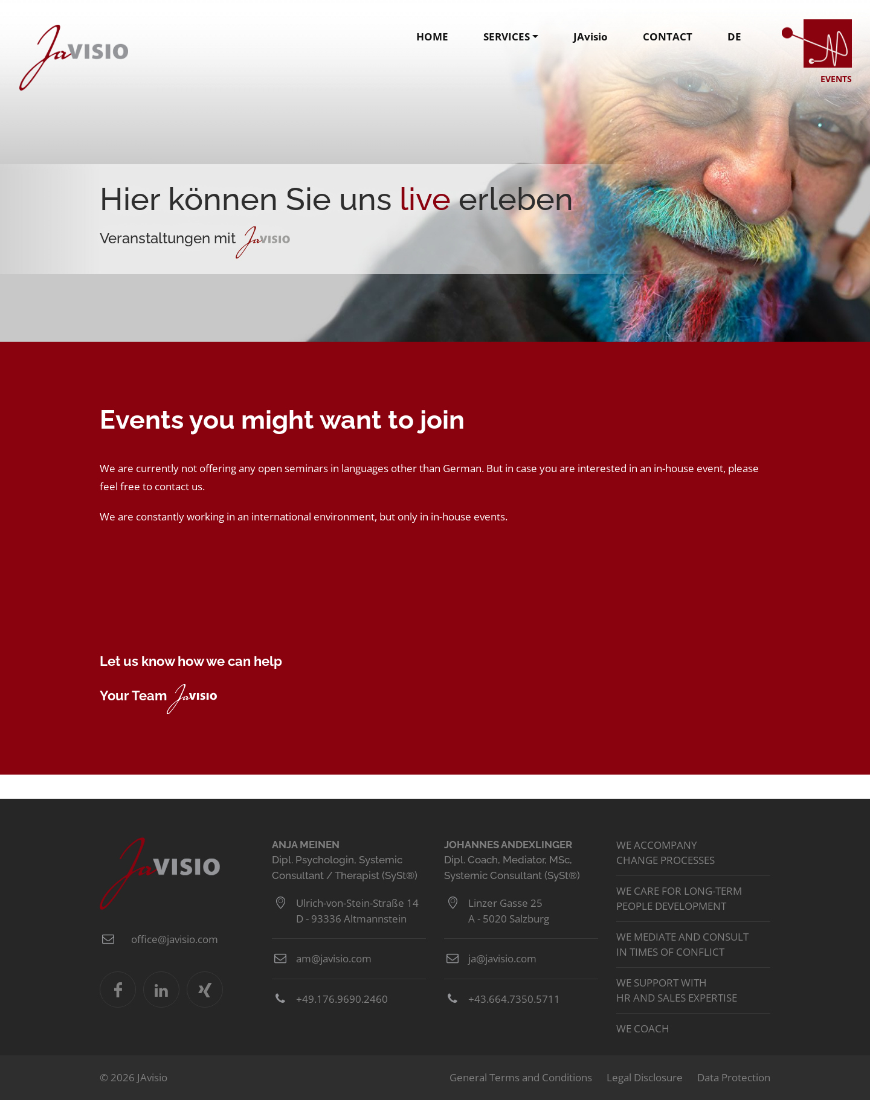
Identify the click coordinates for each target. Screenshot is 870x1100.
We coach (642, 1028)
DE (734, 36)
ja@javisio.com (502, 958)
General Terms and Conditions (521, 1077)
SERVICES (506, 36)
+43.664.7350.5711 (514, 999)
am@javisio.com (334, 958)
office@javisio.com (174, 939)
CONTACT (667, 36)
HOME (432, 36)
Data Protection (733, 1077)
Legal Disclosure (645, 1077)
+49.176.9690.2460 (342, 999)
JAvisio (73, 57)
